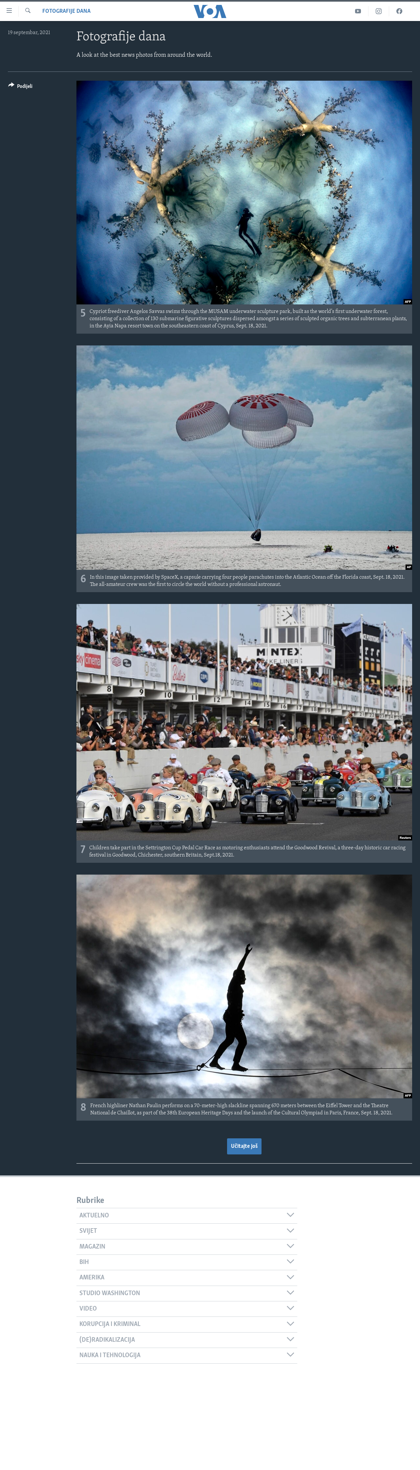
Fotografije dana (66, 11)
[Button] (20, 87)
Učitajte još (244, 1146)
